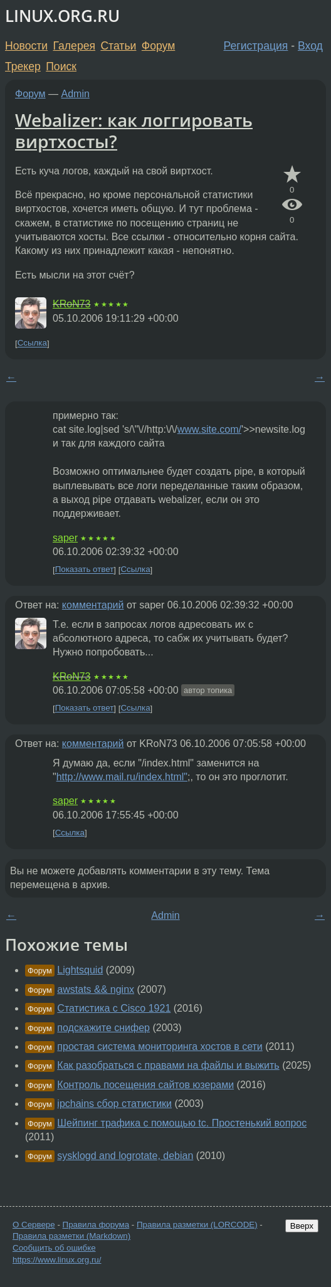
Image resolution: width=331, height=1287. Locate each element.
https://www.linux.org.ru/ (57, 1259)
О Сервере (34, 1224)
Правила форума (96, 1224)
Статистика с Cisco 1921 (114, 1008)
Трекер (23, 66)
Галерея (74, 46)
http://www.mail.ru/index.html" (121, 776)
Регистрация (256, 46)
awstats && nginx (95, 989)
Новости (26, 46)
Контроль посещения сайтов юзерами (145, 1084)
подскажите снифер (103, 1027)
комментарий (93, 605)
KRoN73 (71, 304)
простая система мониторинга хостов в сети (159, 1046)
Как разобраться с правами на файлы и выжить (168, 1065)
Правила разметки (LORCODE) (197, 1224)
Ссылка (32, 343)
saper (65, 537)
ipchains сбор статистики (114, 1103)
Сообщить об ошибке (54, 1248)
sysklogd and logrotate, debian (125, 1155)
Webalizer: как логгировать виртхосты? (134, 130)
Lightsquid (80, 970)
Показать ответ (84, 570)
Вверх (301, 1226)
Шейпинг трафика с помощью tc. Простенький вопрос (182, 1123)
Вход (310, 46)
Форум (158, 46)
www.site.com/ (209, 429)
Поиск (61, 66)
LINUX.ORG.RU (62, 16)
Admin (75, 93)
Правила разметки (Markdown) (71, 1236)
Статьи (118, 46)
